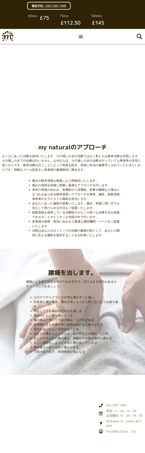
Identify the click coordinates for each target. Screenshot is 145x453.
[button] (81, 36)
